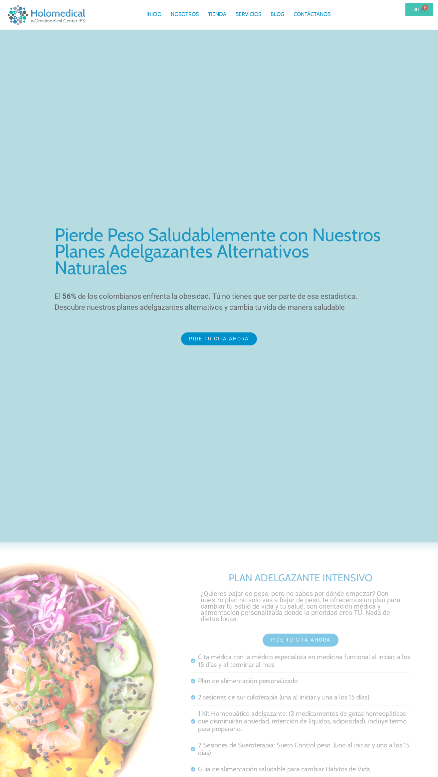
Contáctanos (312, 14)
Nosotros (185, 14)
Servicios (248, 14)
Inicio (153, 14)
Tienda (217, 14)
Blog (277, 14)
